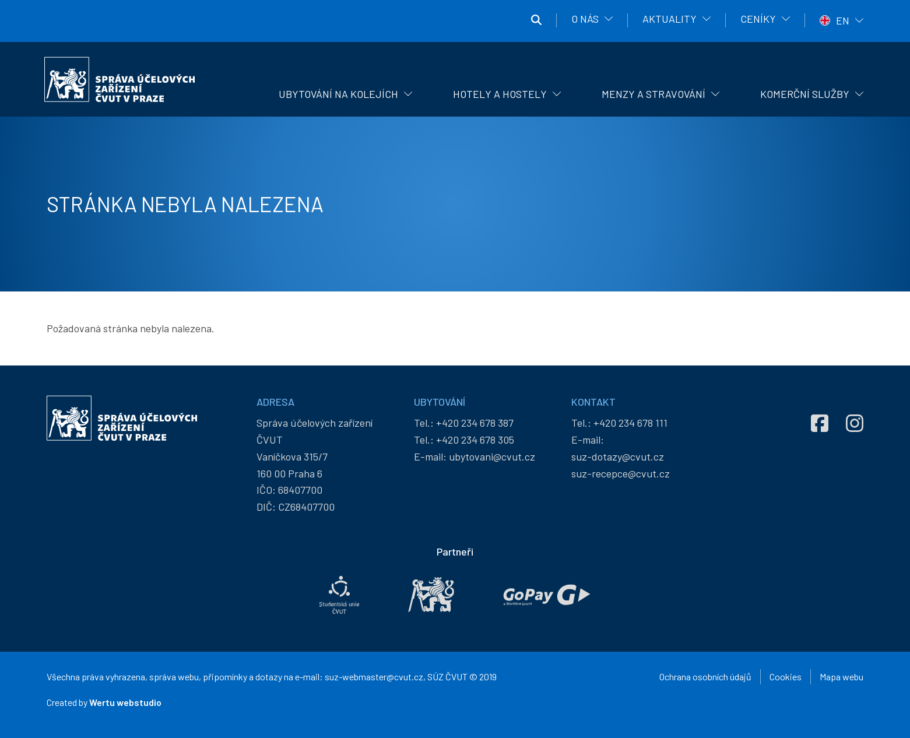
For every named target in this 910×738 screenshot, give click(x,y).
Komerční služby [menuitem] (804, 93)
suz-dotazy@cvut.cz (617, 456)
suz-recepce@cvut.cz (620, 473)
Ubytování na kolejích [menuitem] (338, 93)
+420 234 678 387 (475, 422)
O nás (585, 18)
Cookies (786, 676)
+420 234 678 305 (475, 439)
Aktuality (669, 18)
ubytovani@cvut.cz (492, 456)
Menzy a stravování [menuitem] (653, 93)
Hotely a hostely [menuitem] (500, 93)
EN (842, 20)
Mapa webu (841, 676)
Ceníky (758, 18)
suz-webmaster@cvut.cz (374, 676)
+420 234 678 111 (630, 422)
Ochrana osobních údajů (705, 676)
